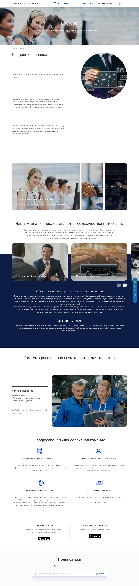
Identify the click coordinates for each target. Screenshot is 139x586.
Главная (14, 48)
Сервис (21, 48)
